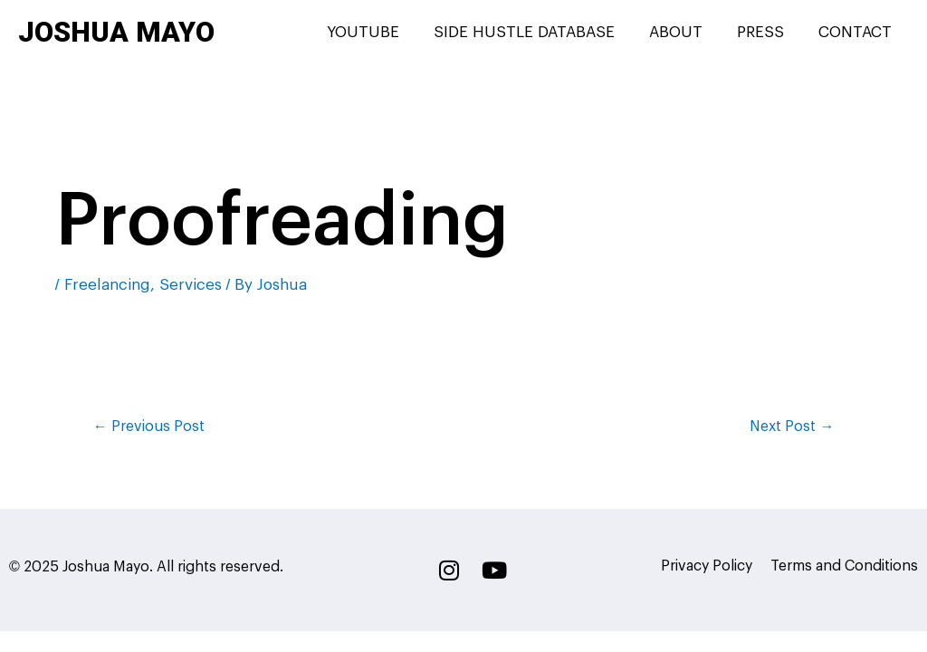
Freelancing (107, 284)
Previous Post (149, 426)
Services (190, 284)
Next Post (792, 426)
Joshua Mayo (116, 32)
